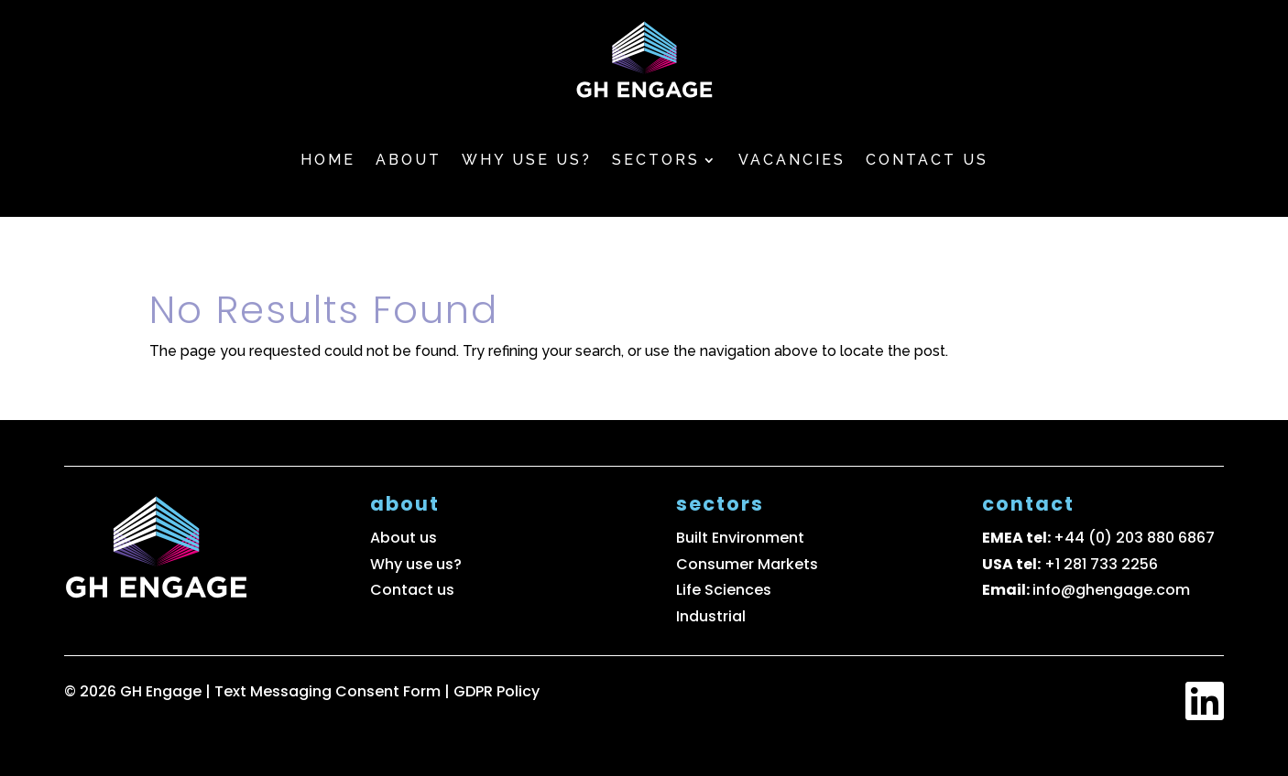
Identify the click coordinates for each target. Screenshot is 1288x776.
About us (403, 537)
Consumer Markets (747, 564)
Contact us (927, 159)
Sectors (656, 159)
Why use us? (527, 159)
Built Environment (740, 537)
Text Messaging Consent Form (329, 691)
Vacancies (792, 159)
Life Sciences (723, 589)
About (409, 159)
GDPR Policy (496, 691)
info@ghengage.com (1111, 589)
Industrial (711, 616)
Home (327, 159)
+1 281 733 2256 (1101, 564)
